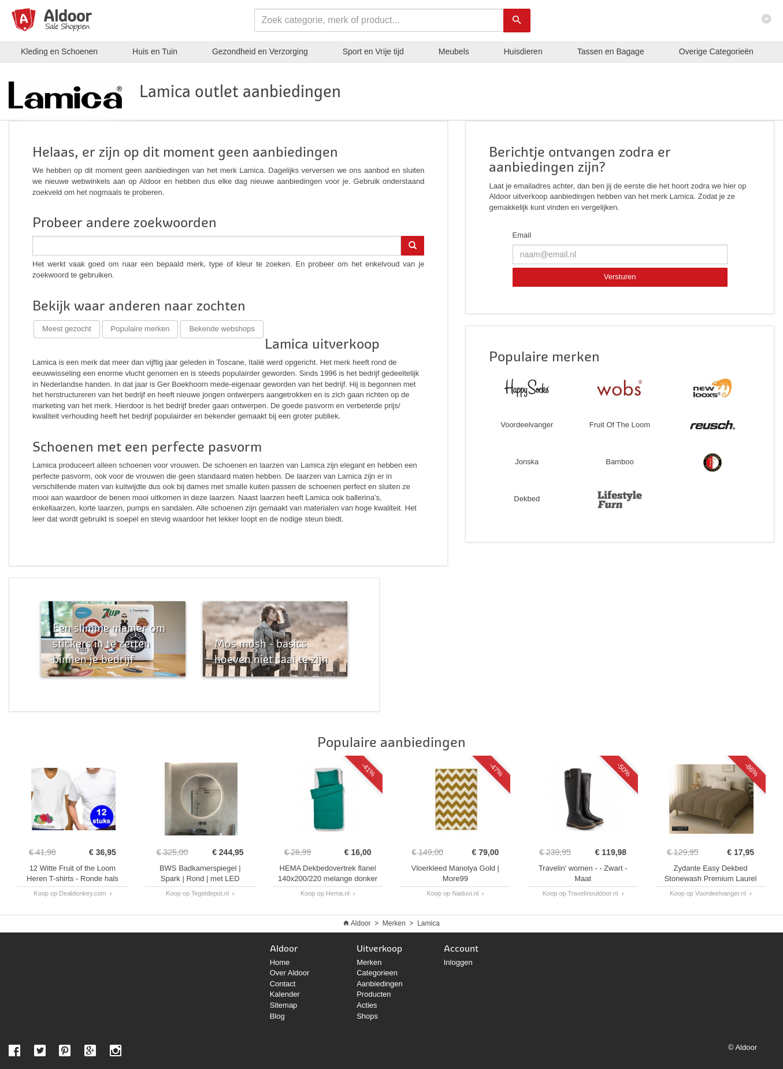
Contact (283, 983)
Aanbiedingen (380, 983)
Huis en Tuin (154, 51)
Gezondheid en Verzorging (260, 51)
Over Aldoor (290, 972)
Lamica (428, 923)
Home (280, 962)
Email (522, 235)
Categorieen (377, 972)
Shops (367, 1016)
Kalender (285, 994)
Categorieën (716, 51)
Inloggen (458, 962)
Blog (277, 1016)
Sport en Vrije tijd (373, 51)
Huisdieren (523, 51)
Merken (394, 923)
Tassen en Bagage (610, 51)
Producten (374, 994)
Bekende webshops (221, 328)
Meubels (454, 51)
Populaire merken (140, 328)
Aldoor (361, 923)
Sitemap (284, 1005)
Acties (367, 1005)
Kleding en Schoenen (59, 51)
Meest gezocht (66, 328)
